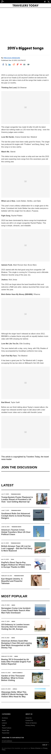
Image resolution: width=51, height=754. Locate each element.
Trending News (16, 494)
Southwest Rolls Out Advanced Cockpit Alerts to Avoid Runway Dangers (15, 515)
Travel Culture (6, 728)
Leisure (4, 723)
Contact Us (29, 720)
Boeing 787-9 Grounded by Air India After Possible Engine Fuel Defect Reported (16, 661)
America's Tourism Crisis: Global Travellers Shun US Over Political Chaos (15, 532)
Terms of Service (31, 723)
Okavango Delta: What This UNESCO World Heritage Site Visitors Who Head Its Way (14, 694)
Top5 (3, 725)
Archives (5, 718)
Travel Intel (5, 733)
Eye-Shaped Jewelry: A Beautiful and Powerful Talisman (11, 581)
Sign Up (44, 745)
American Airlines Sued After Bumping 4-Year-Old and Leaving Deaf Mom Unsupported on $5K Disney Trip (16, 644)
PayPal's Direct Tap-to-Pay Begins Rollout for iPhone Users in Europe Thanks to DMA (16, 564)
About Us (29, 718)
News (13, 605)
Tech (12, 559)
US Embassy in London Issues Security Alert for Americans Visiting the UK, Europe (15, 626)
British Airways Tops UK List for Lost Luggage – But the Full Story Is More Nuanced (16, 548)
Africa (15, 689)
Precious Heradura (12, 58)
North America (17, 672)
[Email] (24, 64)
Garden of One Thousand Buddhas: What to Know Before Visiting (13, 678)
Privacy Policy (30, 725)
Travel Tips (5, 730)
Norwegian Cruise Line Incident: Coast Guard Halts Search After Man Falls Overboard (16, 610)
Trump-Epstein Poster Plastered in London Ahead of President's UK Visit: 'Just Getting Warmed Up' (17, 499)
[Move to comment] (28, 64)
